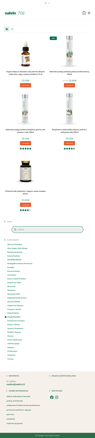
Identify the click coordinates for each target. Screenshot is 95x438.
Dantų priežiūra (13, 256)
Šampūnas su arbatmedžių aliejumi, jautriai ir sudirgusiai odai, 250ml (69, 130)
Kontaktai (11, 419)
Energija (10, 267)
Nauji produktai (13, 302)
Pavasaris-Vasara (14, 309)
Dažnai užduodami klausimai (18, 396)
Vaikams (10, 347)
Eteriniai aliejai (13, 271)
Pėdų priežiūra (13, 313)
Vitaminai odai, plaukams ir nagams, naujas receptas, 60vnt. (25, 192)
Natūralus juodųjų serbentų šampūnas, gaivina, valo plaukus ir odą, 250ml (25, 130)
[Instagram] (48, 3)
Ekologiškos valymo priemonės (19, 263)
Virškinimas (12, 351)
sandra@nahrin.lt (16, 384)
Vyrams (10, 359)
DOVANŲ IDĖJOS (14, 260)
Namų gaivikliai (13, 294)
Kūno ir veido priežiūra (16, 279)
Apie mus (10, 414)
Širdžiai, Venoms (14, 332)
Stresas (10, 336)
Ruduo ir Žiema (13, 325)
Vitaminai (11, 355)
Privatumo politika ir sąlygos (19, 410)
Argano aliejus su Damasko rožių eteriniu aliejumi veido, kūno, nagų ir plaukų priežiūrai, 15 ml (25, 72)
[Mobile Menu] (88, 13)
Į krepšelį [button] (25, 85)
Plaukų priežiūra (14, 317)
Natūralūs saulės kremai (17, 298)
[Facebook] (46, 3)
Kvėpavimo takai (14, 283)
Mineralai (11, 286)
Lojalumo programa (15, 423)
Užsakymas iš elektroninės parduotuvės (23, 405)
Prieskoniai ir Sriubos (16, 321)
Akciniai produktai (14, 244)
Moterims (11, 290)
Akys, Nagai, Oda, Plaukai (17, 248)
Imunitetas (11, 275)
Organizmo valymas (15, 305)
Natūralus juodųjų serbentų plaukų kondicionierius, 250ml (69, 72)
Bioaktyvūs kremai (15, 252)
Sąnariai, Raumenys (15, 328)
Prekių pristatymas (15, 401)
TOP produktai (13, 344)
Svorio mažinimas (14, 340)
